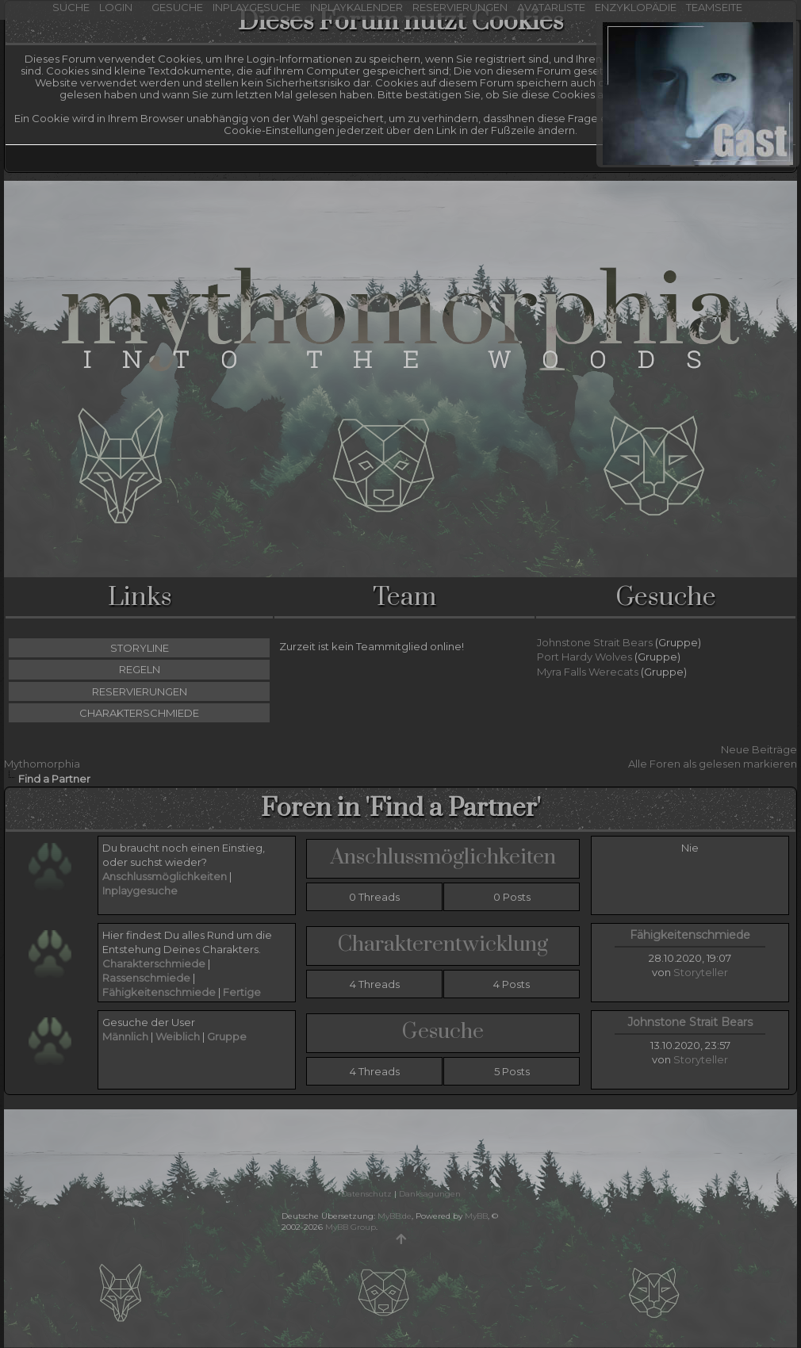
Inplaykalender (356, 7)
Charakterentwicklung (443, 944)
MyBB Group (350, 1227)
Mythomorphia (42, 763)
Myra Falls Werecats (587, 671)
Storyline (139, 647)
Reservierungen (460, 7)
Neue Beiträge (759, 749)
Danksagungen (430, 1194)
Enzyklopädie (635, 7)
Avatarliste (551, 7)
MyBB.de (395, 1216)
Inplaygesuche (257, 7)
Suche (71, 7)
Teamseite (714, 7)
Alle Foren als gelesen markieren (712, 763)
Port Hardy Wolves (584, 656)
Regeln (139, 669)
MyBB (476, 1216)
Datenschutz (366, 1194)
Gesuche (177, 7)
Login (119, 7)
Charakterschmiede (139, 713)
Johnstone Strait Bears (595, 642)
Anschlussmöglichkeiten (443, 857)
